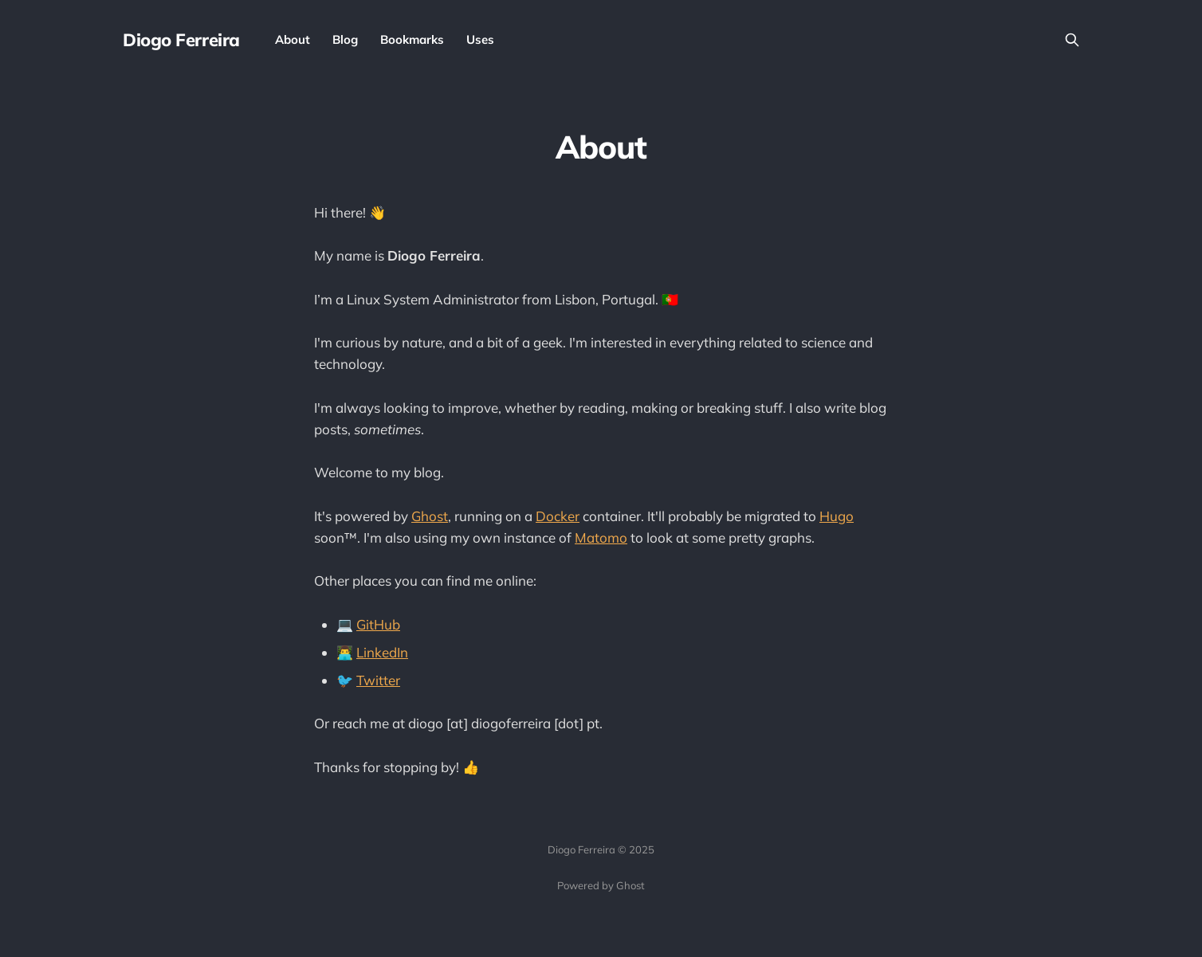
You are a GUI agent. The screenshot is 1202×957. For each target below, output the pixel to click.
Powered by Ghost (601, 885)
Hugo (836, 516)
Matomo (601, 537)
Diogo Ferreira (181, 40)
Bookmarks (412, 39)
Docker (557, 516)
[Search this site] (1072, 40)
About (292, 39)
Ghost (429, 516)
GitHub (378, 624)
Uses (480, 39)
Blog (345, 39)
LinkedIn (382, 652)
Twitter (378, 680)
